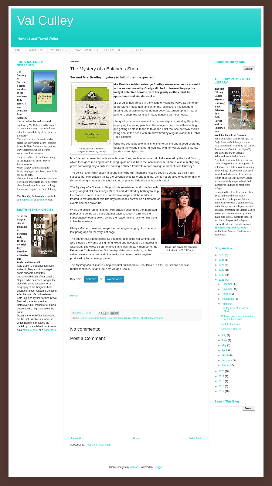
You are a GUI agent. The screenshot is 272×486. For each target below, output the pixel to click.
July (224, 335)
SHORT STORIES (116, 50)
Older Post (195, 438)
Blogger (158, 467)
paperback (27, 199)
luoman (134, 467)
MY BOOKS (59, 50)
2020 (222, 371)
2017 (222, 376)
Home (74, 295)
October (226, 293)
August (226, 303)
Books (83, 318)
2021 (222, 279)
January (226, 365)
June (225, 340)
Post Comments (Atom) (99, 444)
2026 (222, 254)
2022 (222, 274)
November (228, 289)
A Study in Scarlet (231, 329)
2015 (222, 381)
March (226, 355)
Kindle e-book (31, 330)
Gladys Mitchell (131, 318)
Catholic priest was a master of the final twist (237, 318)
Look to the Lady (230, 324)
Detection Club (115, 318)
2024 (222, 264)
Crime (103, 318)
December (228, 284)
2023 (222, 269)
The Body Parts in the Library (230, 227)
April (224, 350)
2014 (222, 386)
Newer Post (77, 438)
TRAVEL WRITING (85, 50)
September (228, 298)
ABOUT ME (36, 50)
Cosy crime (93, 318)
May (224, 345)
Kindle (42, 199)
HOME (18, 50)
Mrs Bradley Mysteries (152, 318)
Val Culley (45, 20)
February (227, 360)
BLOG (139, 50)
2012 (222, 391)
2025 (222, 259)
